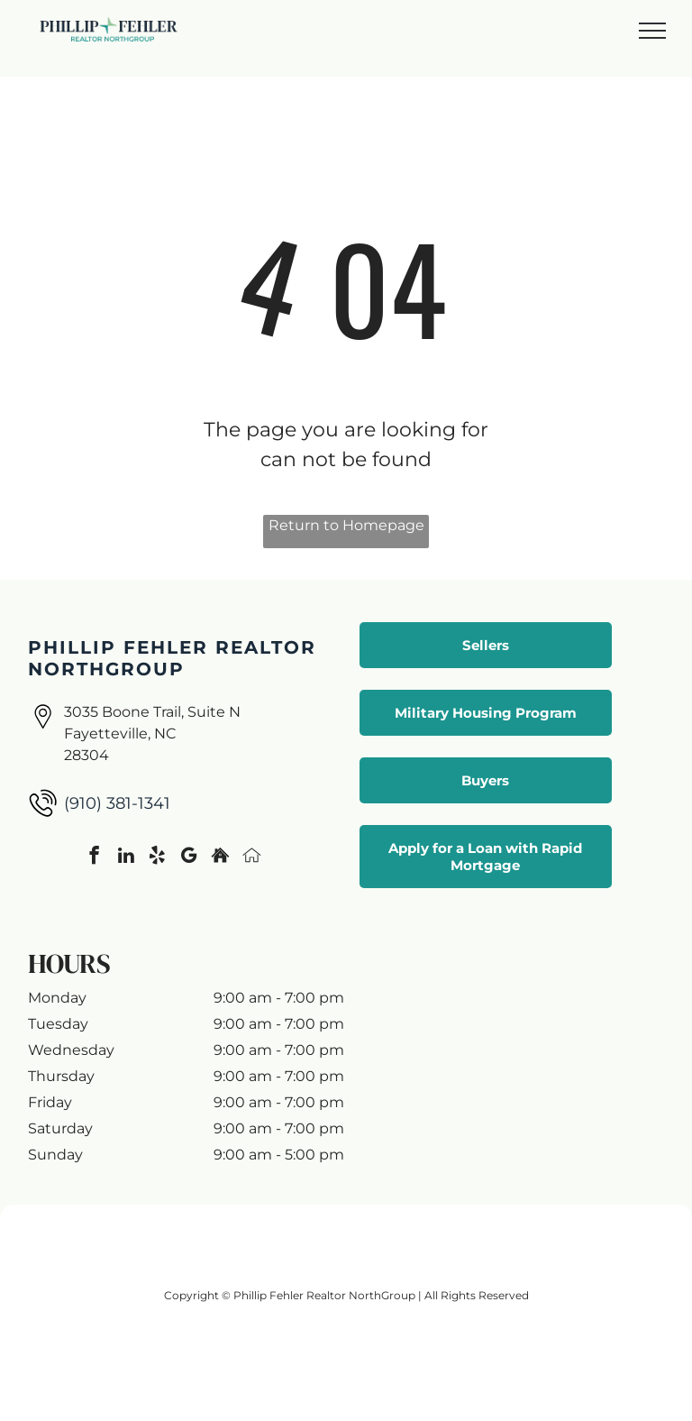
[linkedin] (126, 857)
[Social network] (220, 857)
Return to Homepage (346, 525)
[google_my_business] (189, 857)
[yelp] (157, 857)
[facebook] (94, 857)
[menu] (652, 30)
